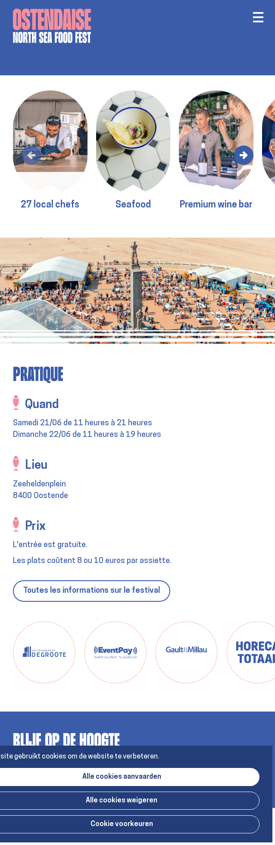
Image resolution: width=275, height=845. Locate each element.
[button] (31, 155)
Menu (258, 17)
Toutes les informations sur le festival (91, 591)
